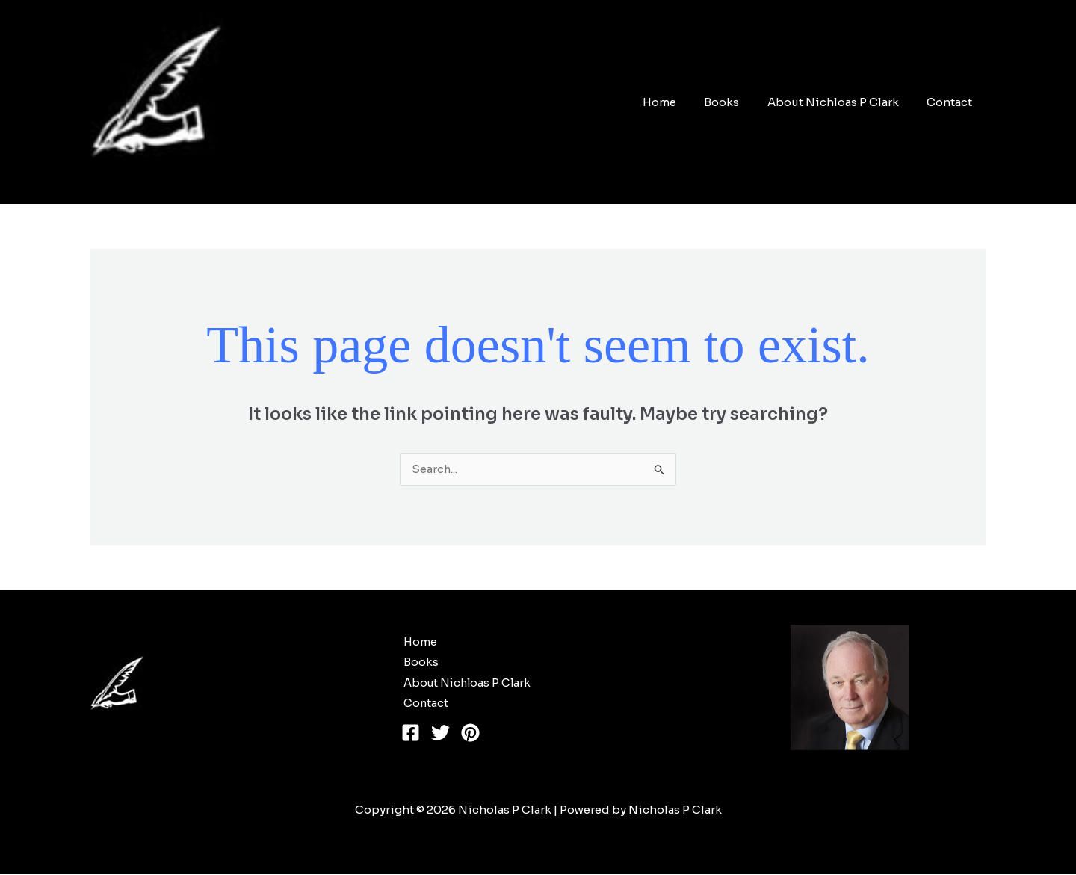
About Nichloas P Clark (841, 102)
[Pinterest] (470, 734)
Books (735, 102)
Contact (952, 102)
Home (679, 102)
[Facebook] (410, 734)
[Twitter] (440, 734)
